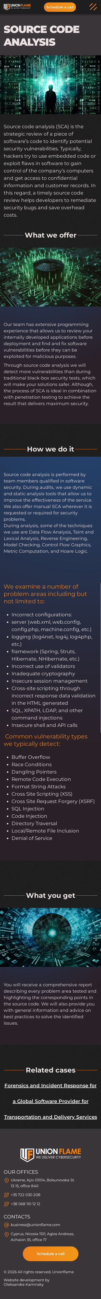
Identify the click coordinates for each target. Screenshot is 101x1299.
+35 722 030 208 (25, 1194)
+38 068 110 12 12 (25, 1203)
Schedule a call (60, 7)
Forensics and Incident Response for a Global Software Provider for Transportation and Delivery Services (50, 1101)
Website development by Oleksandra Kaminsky (27, 1282)
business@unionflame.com (35, 1224)
